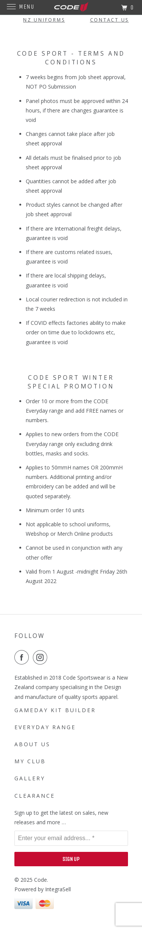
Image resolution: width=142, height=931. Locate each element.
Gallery (29, 778)
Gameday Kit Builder (55, 710)
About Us (32, 744)
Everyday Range (45, 727)
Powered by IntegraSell (42, 889)
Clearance (34, 795)
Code (40, 879)
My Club (30, 761)
